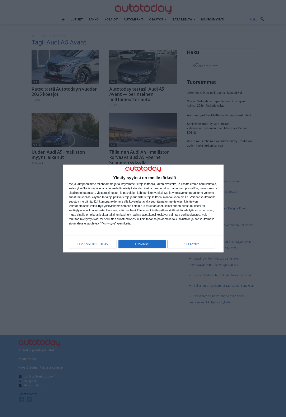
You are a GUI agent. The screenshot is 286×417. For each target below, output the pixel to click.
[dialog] (143, 208)
